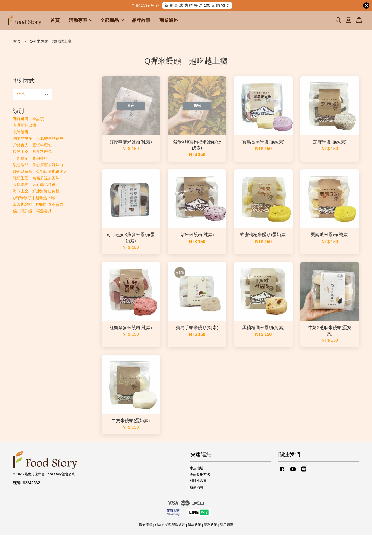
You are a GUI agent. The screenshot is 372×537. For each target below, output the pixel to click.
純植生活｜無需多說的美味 (36, 179)
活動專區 (80, 21)
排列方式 (24, 82)
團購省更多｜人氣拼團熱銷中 (38, 140)
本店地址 (196, 470)
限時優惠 (20, 133)
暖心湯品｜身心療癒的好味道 (38, 166)
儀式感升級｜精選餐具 (32, 212)
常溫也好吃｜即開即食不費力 (38, 206)
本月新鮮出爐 (24, 126)
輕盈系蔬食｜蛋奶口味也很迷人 (40, 173)
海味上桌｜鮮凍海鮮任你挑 (36, 192)
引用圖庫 (226, 526)
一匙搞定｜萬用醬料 (30, 160)
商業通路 (168, 21)
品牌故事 (141, 21)
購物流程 (145, 526)
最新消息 (196, 489)
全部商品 (112, 21)
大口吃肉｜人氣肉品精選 (34, 186)
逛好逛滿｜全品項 (28, 120)
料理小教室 (198, 482)
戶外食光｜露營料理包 (32, 146)
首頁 (55, 21)
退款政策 (194, 526)
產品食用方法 (200, 476)
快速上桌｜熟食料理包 (32, 153)
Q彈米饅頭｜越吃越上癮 (34, 199)
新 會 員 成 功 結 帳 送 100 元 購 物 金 (197, 5)
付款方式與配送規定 (170, 526)
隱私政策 (210, 526)
